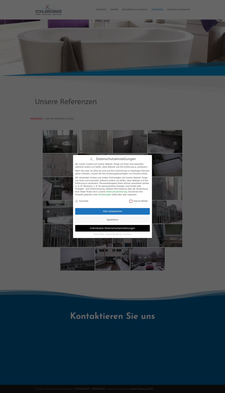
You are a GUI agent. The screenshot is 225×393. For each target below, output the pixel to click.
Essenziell (81, 201)
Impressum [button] (127, 234)
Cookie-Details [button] (99, 234)
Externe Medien (138, 201)
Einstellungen (104, 194)
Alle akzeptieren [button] (112, 211)
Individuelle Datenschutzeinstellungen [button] (112, 228)
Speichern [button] (112, 219)
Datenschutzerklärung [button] (114, 234)
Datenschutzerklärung (116, 192)
